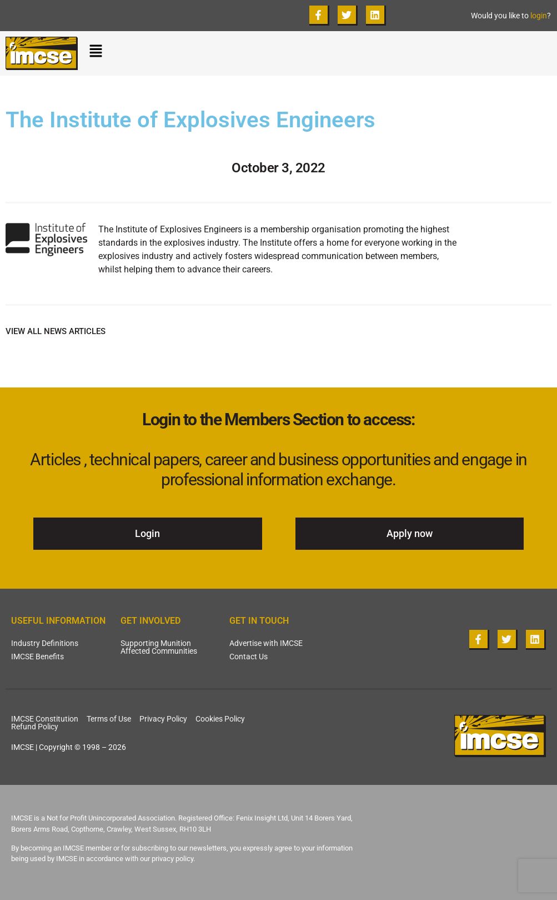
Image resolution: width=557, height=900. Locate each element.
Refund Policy (34, 726)
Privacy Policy (163, 719)
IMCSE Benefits (37, 656)
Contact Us (248, 656)
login (538, 15)
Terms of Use (109, 719)
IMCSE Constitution (44, 719)
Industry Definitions (44, 643)
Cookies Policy (220, 719)
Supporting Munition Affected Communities (159, 647)
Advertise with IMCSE (266, 643)
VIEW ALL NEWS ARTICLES (56, 331)
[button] (320, 53)
